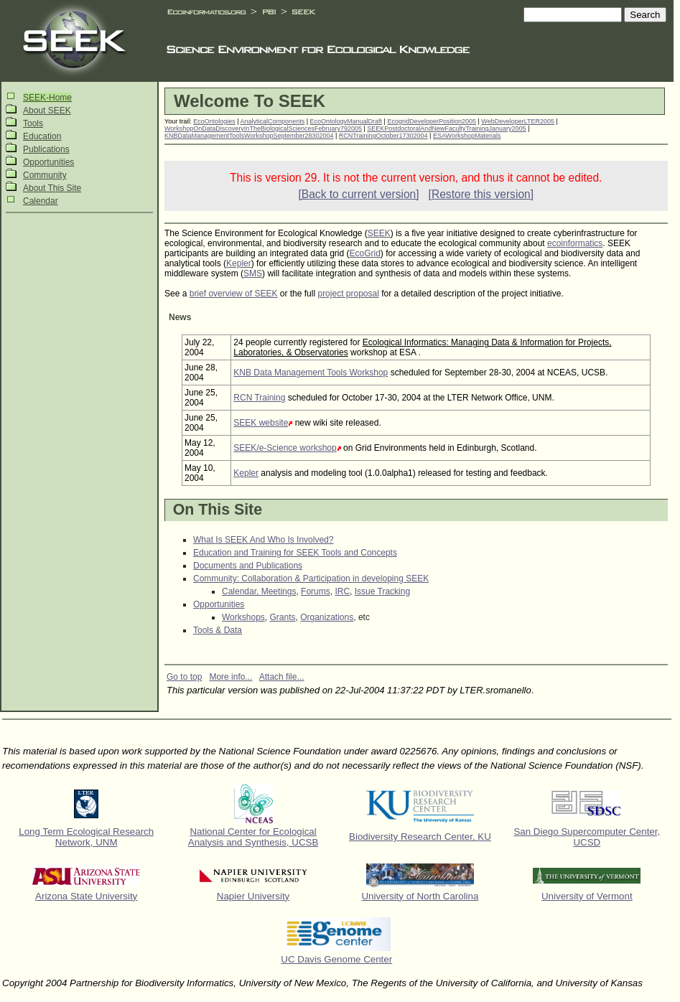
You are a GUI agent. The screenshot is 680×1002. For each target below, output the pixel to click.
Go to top (184, 677)
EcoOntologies (214, 121)
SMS (252, 273)
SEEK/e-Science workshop (284, 448)
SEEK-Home (47, 98)
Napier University (253, 896)
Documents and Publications (247, 566)
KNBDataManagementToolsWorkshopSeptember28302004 (248, 135)
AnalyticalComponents (273, 121)
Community (45, 175)
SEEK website (260, 423)
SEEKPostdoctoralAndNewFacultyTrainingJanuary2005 (446, 128)
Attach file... (281, 677)
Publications (46, 149)
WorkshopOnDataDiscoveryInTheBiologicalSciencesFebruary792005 (263, 128)
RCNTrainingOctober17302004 (383, 135)
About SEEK (47, 111)
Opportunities (48, 162)
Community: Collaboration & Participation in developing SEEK (311, 578)
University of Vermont (587, 896)
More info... (230, 677)
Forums (315, 591)
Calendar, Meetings (259, 591)
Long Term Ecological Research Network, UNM (86, 837)
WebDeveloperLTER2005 (517, 121)
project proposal (347, 294)
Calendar (40, 201)
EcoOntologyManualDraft (346, 121)
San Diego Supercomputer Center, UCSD (586, 837)
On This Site (217, 509)
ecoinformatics (574, 243)
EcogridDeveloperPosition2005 (431, 121)
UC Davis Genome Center (336, 959)
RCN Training (259, 398)
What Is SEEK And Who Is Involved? (263, 540)
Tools (33, 123)
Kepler (238, 263)
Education (42, 136)
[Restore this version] (481, 194)
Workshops (243, 617)
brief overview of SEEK (234, 294)
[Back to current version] (358, 194)
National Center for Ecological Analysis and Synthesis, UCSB (253, 837)
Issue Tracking (382, 591)
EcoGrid (365, 253)
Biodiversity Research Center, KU (420, 836)
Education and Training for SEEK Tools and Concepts (295, 553)
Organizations (326, 617)
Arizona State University (86, 896)
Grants (282, 617)
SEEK (379, 233)
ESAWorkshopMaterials (467, 135)
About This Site (52, 188)
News (180, 317)
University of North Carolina (419, 896)
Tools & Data (217, 630)
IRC (342, 591)
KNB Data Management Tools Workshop (310, 372)
